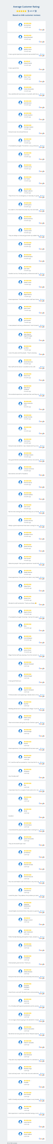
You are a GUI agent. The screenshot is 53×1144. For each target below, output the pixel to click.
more (42, 54)
